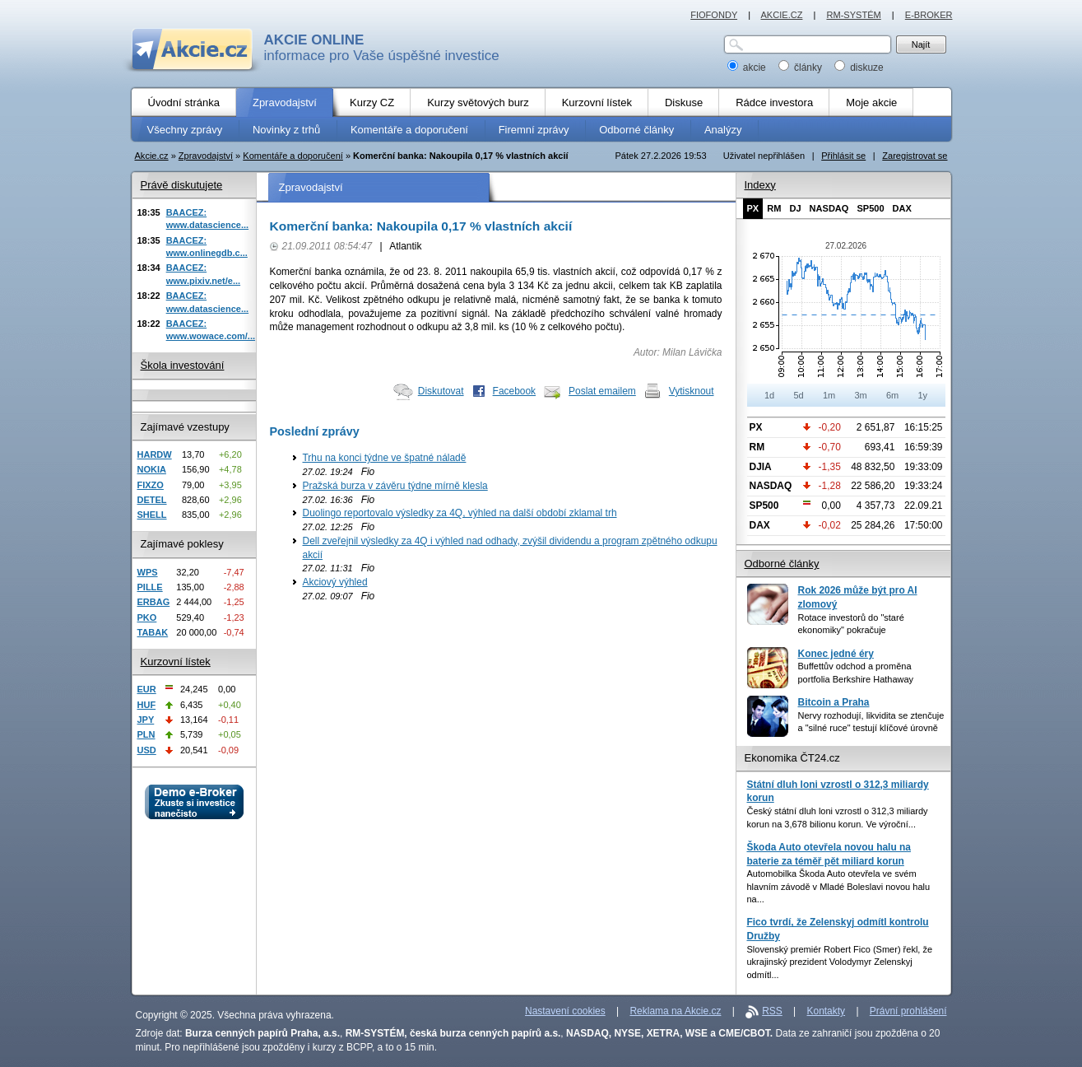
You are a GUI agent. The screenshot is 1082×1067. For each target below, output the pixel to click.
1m (829, 395)
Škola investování (183, 365)
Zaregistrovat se (914, 156)
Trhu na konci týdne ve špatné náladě (385, 458)
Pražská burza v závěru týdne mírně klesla (395, 486)
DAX (902, 208)
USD (146, 750)
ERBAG (153, 602)
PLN (146, 734)
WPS (147, 572)
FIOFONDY (713, 15)
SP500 (870, 208)
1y (922, 395)
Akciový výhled (335, 582)
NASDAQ (829, 208)
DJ (795, 208)
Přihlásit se (843, 156)
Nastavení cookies (565, 1011)
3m (860, 395)
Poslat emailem (602, 391)
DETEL (152, 500)
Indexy (760, 185)
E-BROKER (929, 15)
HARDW (154, 454)
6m (892, 395)
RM (774, 208)
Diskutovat (441, 391)
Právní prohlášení (908, 1011)
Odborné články (782, 563)
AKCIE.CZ (781, 15)
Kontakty (826, 1011)
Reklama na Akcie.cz (675, 1011)
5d (798, 395)
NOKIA (151, 469)
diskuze (859, 67)
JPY (146, 720)
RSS (772, 1011)
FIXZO (150, 485)
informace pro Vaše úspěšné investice (381, 47)
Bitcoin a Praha (834, 702)
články (801, 67)
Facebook (514, 391)
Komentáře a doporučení (293, 156)
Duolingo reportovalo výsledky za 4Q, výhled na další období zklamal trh (460, 513)
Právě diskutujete (182, 185)
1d (769, 395)
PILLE (150, 587)
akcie (748, 67)
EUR (146, 689)
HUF (146, 705)
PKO (147, 617)
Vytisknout (691, 391)
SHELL (152, 515)
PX (753, 208)
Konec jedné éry (836, 653)
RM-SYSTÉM (853, 15)
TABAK (153, 632)
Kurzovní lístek (176, 661)
